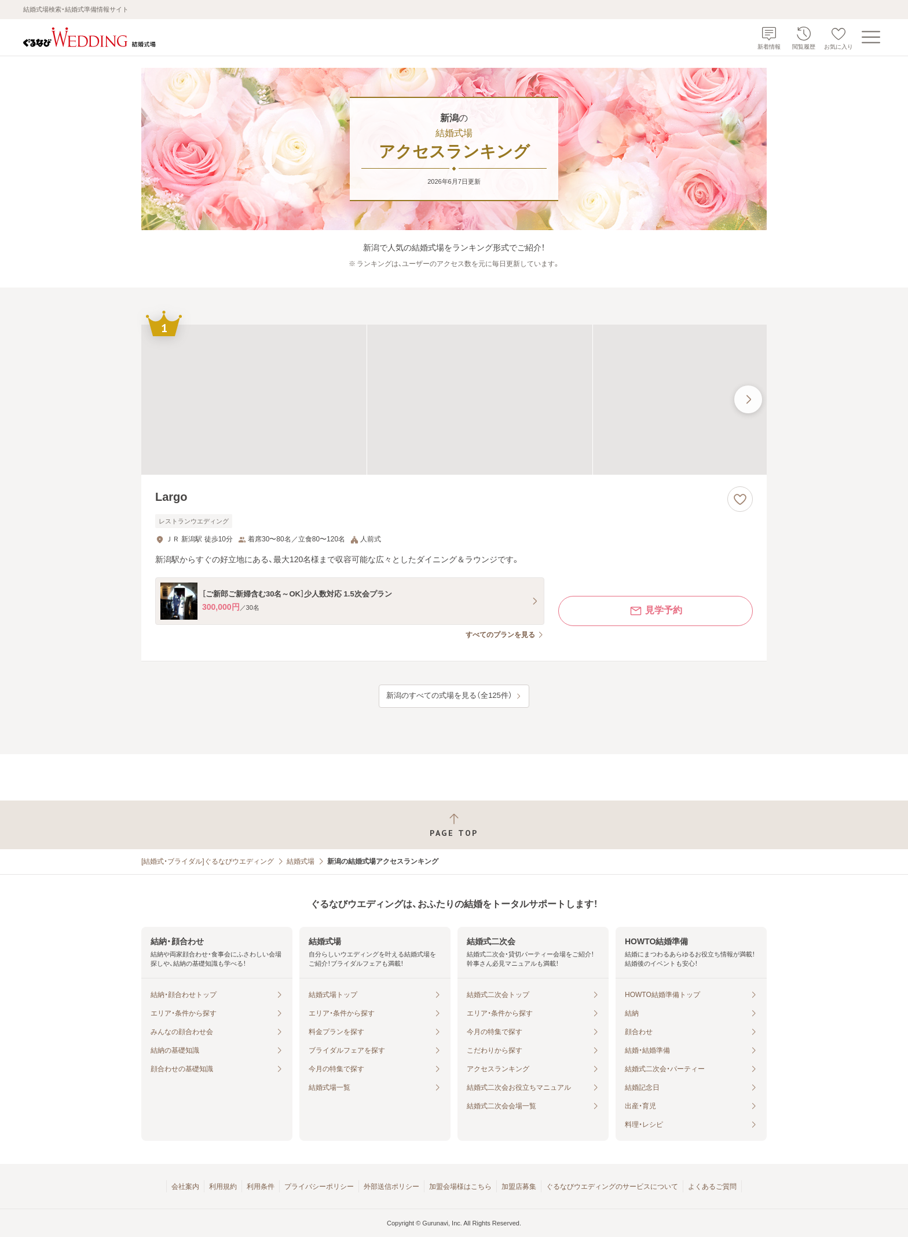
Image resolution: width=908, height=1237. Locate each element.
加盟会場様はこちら (460, 1187)
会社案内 (185, 1187)
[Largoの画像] (454, 400)
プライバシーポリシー (319, 1187)
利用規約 (223, 1187)
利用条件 (260, 1187)
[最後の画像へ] (748, 399)
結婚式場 (300, 861)
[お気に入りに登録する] (740, 499)
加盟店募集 (518, 1187)
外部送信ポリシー (391, 1187)
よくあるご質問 (712, 1187)
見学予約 (655, 611)
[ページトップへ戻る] (454, 825)
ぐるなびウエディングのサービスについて (612, 1187)
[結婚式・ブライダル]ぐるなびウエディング (207, 861)
